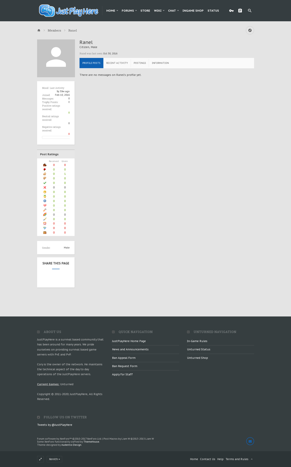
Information (160, 62)
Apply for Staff (122, 374)
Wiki (158, 10)
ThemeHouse (91, 441)
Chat (172, 10)
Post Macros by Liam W (129, 438)
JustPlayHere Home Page (129, 341)
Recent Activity (117, 62)
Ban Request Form (124, 366)
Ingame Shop (193, 10)
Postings (140, 62)
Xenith (53, 459)
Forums (128, 10)
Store (145, 10)
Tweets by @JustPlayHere (54, 425)
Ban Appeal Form (124, 358)
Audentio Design (71, 444)
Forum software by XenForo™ (69, 438)
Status (213, 10)
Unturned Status (198, 349)
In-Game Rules (197, 341)
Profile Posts (91, 62)
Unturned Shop (197, 358)
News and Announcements (130, 349)
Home (110, 10)
